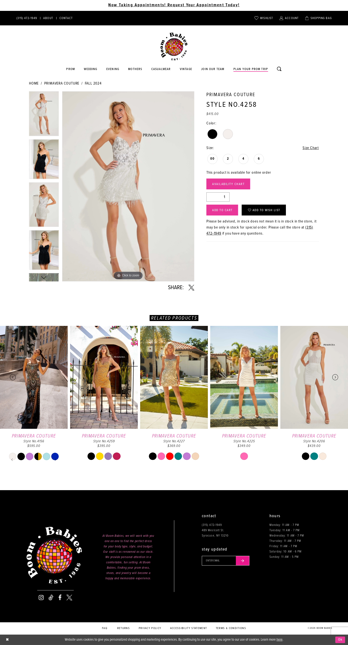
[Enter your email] (225, 561)
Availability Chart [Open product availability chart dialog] (228, 184)
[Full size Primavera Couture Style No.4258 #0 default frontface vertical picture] (128, 186)
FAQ (104, 628)
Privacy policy (150, 628)
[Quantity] (218, 197)
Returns (123, 628)
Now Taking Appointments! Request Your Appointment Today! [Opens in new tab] (173, 5)
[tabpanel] (44, 115)
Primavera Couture (62, 83)
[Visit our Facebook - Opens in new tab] (60, 597)
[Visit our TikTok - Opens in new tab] (51, 597)
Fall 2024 (93, 83)
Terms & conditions (231, 628)
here (279, 639)
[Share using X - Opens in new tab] (191, 287)
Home (34, 83)
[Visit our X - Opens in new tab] (69, 597)
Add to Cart (222, 210)
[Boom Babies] (174, 46)
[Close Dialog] (7, 640)
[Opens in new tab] (161, 69)
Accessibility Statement (188, 628)
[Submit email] (242, 561)
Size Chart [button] (311, 147)
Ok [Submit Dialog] (340, 639)
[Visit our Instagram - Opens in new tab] (41, 597)
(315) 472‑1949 (212, 525)
